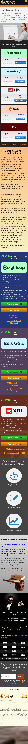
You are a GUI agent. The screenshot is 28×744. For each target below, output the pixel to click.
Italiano (15, 6)
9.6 (6, 81)
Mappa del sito (15, 702)
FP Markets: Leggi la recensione (14, 387)
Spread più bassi (16, 62)
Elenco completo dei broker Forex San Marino (14, 144)
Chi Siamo (3, 700)
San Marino (4, 6)
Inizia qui (3, 239)
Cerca (11, 702)
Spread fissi (20, 121)
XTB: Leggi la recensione (14, 452)
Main (10, 6)
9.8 (5, 59)
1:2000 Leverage (22, 136)
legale (25, 700)
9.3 (6, 118)
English (17, 689)
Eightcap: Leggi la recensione (14, 319)
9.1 (10, 134)
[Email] (8, 676)
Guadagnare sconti (20, 103)
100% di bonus (20, 84)
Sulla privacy (12, 700)
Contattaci (8, 700)
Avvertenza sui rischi (19, 700)
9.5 (6, 99)
